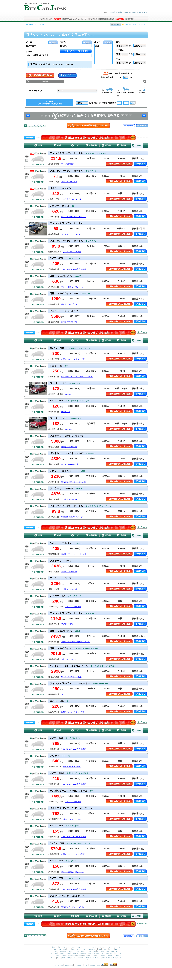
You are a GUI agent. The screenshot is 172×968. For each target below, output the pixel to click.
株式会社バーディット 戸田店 (73, 907)
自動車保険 (120, 19)
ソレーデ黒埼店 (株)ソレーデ (72, 872)
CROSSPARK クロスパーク (72, 517)
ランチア (104, 957)
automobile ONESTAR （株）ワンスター (77, 377)
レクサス (109, 947)
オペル (94, 951)
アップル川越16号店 (69, 182)
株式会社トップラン (69, 304)
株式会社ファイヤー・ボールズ (73, 217)
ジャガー (64, 955)
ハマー (117, 951)
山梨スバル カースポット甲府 (73, 359)
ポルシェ (71, 951)
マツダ (69, 949)
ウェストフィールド (101, 955)
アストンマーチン (55, 955)
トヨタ (114, 947)
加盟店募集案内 (69, 965)
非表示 (33, 64)
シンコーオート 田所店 (72, 252)
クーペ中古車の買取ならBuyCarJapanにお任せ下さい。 (127, 12)
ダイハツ (79, 949)
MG (90, 955)
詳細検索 (45, 81)
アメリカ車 (73, 947)
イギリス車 (80, 947)
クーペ (42, 24)
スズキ (74, 949)
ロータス (85, 955)
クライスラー (91, 953)
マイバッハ (105, 949)
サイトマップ (141, 24)
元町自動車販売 (67, 624)
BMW (116, 949)
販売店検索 (130, 19)
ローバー (79, 955)
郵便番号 (112, 103)
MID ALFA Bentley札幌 (69, 464)
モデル (63, 42)
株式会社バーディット (72, 767)
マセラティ (81, 957)
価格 (118, 42)
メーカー (30, 42)
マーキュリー (74, 953)
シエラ (64, 694)
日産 (118, 947)
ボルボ (119, 957)
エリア (97, 42)
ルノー (59, 957)
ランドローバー (72, 955)
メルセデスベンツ (92, 949)
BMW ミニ (55, 951)
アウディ (77, 951)
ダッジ (97, 953)
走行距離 (120, 50)
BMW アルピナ (64, 951)
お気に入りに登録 (130, 24)
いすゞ (84, 949)
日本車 (61, 947)
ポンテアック (83, 953)
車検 (98, 965)
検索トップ (55, 947)
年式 (118, 59)
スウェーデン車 (101, 947)
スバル (64, 949)
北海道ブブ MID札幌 (69, 322)
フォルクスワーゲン (86, 951)
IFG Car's (68, 394)
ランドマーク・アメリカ (71, 234)
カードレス (65, 412)
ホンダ (55, 949)
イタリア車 (94, 947)
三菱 (60, 949)
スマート (111, 949)
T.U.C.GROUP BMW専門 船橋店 (73, 269)
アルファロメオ (66, 957)
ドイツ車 (66, 947)
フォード (67, 953)
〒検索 (133, 103)
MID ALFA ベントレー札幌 (71, 677)
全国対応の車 (45, 64)
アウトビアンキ (112, 957)
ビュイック (54, 953)
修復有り (71, 64)
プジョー (53, 957)
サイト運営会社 (59, 965)
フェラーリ (74, 957)
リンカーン (61, 953)
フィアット (88, 957)
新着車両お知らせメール (71, 19)
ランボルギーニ (97, 957)
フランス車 (87, 947)
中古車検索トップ (45, 19)
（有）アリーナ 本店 (73, 607)
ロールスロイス (110, 953)
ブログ (86, 965)
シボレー (107, 951)
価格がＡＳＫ (58, 64)
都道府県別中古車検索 (106, 19)
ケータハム (110, 955)
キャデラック (100, 951)
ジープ (102, 953)
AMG (99, 949)
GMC (112, 951)
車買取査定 (57, 19)
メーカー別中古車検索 (89, 19)
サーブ (86, 959)
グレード (30, 51)
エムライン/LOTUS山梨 (72, 199)
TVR (93, 955)
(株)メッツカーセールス (72, 819)
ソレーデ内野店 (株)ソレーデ (72, 287)
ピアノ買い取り (79, 965)
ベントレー (118, 953)
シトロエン (118, 955)
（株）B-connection (68, 659)
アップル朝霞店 (67, 164)
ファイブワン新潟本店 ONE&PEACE (75, 642)
